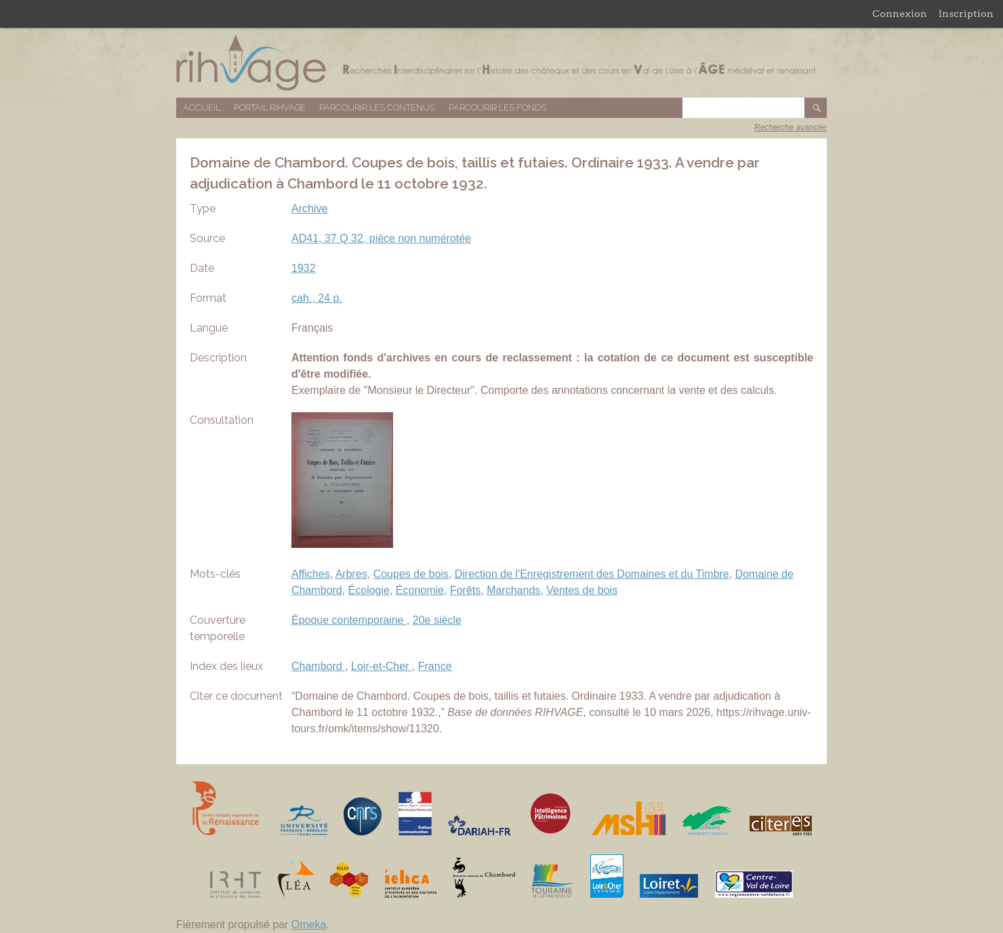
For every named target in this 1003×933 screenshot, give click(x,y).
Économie (420, 590)
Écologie (369, 590)
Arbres (351, 574)
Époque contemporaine (349, 620)
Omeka (309, 924)
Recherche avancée (790, 127)
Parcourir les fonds (497, 107)
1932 (303, 268)
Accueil (201, 107)
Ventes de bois (581, 590)
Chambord (318, 666)
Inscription (966, 13)
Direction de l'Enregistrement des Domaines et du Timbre (592, 574)
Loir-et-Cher (381, 666)
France (435, 666)
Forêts (465, 590)
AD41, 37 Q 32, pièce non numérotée (381, 238)
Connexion (899, 13)
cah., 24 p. (316, 298)
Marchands (513, 590)
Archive (309, 208)
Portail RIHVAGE (270, 107)
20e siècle (437, 620)
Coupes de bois (411, 574)
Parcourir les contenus (377, 107)
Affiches (310, 574)
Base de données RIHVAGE (501, 63)
